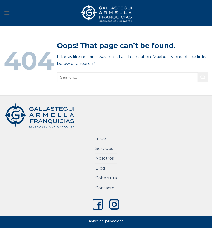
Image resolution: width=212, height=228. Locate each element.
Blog (100, 168)
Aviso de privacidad (106, 221)
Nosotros (104, 158)
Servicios (104, 148)
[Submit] (203, 77)
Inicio (100, 138)
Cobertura (106, 178)
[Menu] (7, 12)
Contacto (104, 188)
